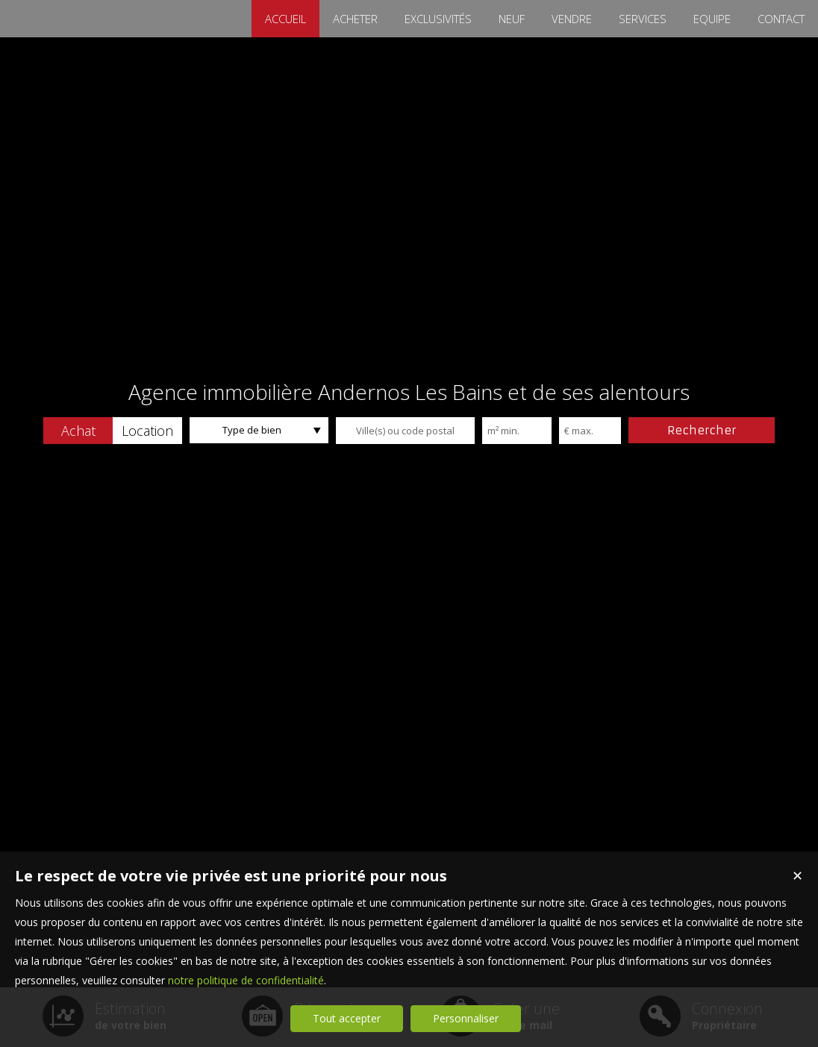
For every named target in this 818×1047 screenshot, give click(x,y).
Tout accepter (347, 1018)
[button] (78, 430)
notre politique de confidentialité (246, 980)
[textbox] (405, 430)
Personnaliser (466, 1018)
